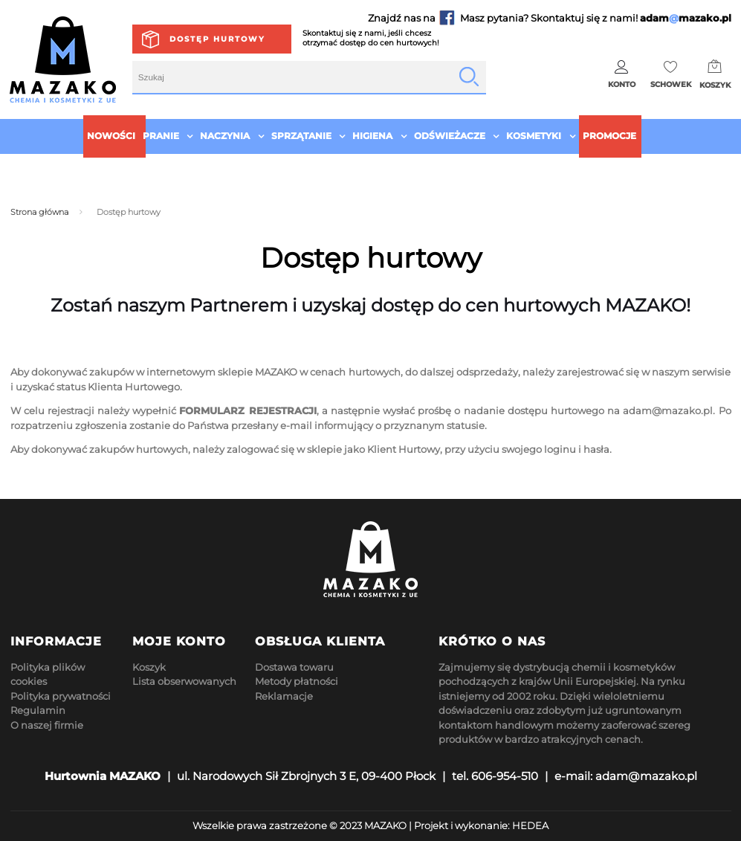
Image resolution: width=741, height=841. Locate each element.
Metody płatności (296, 681)
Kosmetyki (533, 135)
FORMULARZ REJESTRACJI (247, 410)
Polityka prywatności (60, 696)
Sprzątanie (301, 135)
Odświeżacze (449, 135)
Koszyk (149, 667)
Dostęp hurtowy (217, 39)
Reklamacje (284, 696)
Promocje (609, 135)
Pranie (161, 135)
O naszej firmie (46, 725)
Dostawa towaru (294, 667)
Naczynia (225, 135)
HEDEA (530, 825)
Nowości (111, 135)
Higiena (372, 135)
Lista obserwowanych (184, 681)
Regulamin (37, 710)
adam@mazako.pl (668, 410)
